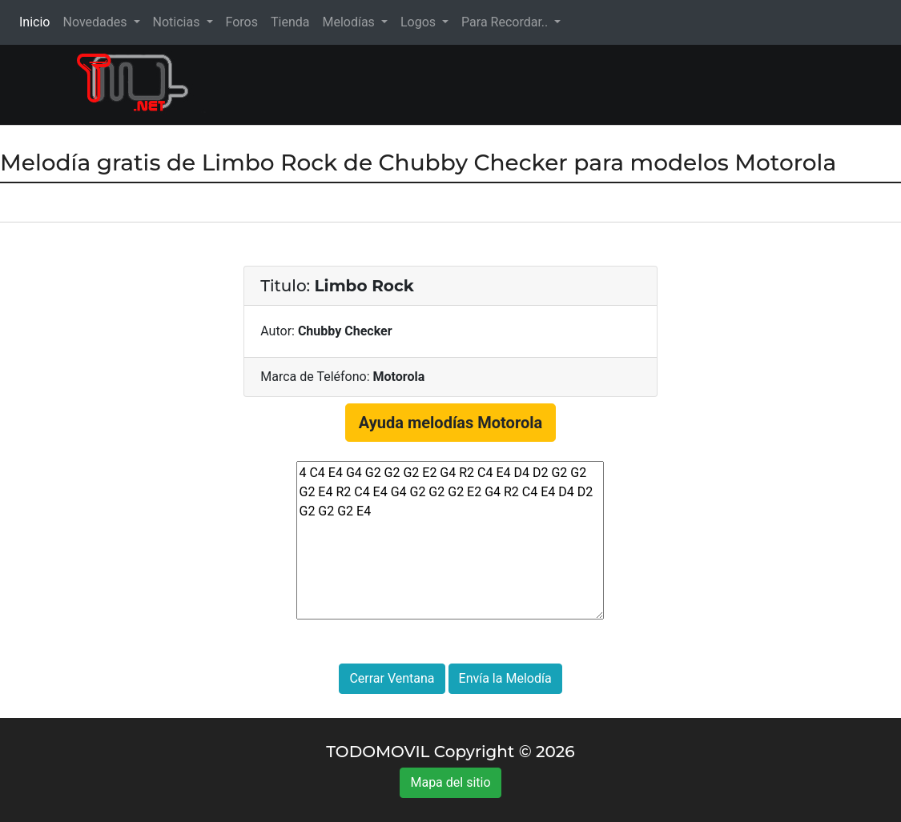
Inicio (37, 21)
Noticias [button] (178, 22)
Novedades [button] (96, 22)
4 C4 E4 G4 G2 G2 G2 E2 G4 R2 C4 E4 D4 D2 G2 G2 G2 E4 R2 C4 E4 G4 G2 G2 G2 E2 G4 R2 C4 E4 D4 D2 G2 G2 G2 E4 (450, 540)
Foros (242, 22)
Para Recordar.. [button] (506, 22)
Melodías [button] (349, 22)
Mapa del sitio (450, 782)
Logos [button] (419, 22)
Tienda (290, 22)
